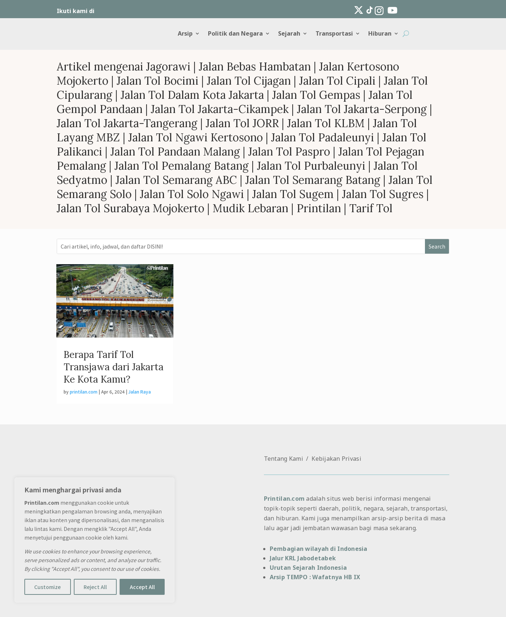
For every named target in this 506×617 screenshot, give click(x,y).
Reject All (95, 586)
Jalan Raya (139, 391)
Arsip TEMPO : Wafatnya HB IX (315, 577)
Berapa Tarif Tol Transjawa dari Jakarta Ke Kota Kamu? (114, 366)
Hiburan (379, 34)
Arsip (185, 34)
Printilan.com (284, 499)
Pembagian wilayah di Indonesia (319, 549)
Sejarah (289, 34)
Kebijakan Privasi (336, 459)
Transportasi (334, 34)
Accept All (142, 586)
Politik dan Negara (235, 34)
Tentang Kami (283, 459)
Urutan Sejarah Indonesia (308, 568)
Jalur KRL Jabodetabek (303, 558)
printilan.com (83, 391)
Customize (47, 586)
